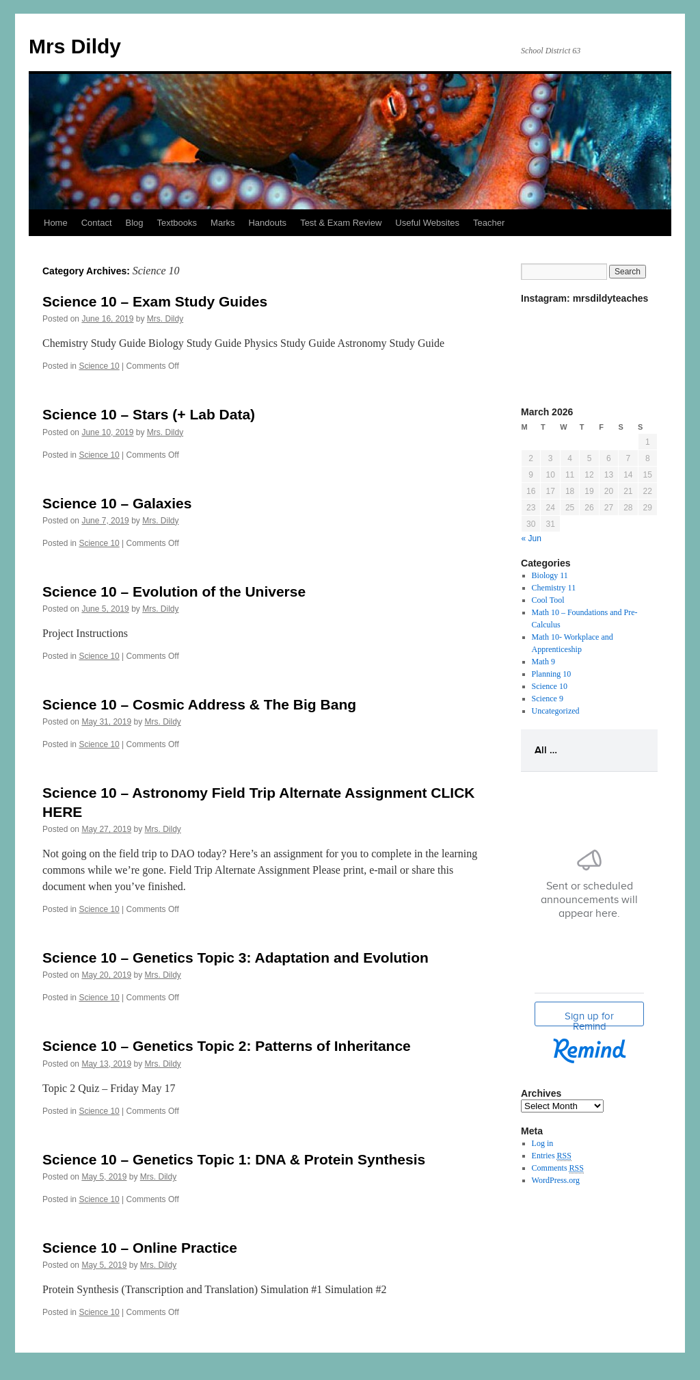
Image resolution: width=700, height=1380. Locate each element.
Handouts (267, 223)
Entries (551, 1156)
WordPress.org (556, 1180)
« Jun (531, 538)
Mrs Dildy (75, 46)
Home (56, 223)
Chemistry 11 (554, 588)
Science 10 (99, 366)
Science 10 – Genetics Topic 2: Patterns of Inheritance (226, 1046)
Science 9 (547, 698)
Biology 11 (550, 575)
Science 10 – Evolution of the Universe (174, 591)
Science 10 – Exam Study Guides (154, 301)
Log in (543, 1143)
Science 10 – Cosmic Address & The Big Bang (199, 704)
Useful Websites (427, 223)
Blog (135, 223)
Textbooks (177, 223)
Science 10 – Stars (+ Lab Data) (148, 414)
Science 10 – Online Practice (139, 1247)
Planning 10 (551, 674)
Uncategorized (556, 711)
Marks (222, 223)
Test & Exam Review (340, 223)
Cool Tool (548, 600)
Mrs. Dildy (165, 319)
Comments (558, 1168)
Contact (96, 223)
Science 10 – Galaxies (116, 503)
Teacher (488, 223)
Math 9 (543, 661)
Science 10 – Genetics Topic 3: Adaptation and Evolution (235, 957)
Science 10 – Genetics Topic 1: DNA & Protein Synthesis (233, 1159)
